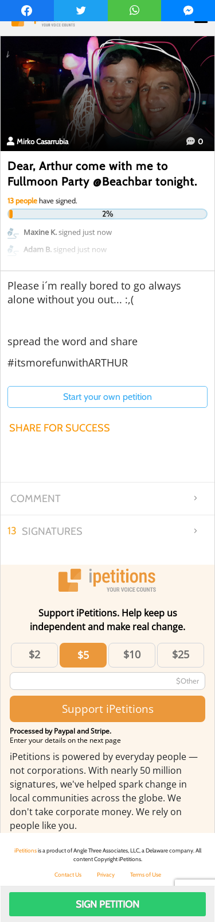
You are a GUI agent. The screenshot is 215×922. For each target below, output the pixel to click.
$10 (131, 654)
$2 (34, 654)
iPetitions (25, 850)
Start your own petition (107, 396)
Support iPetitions (108, 708)
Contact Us (67, 874)
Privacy (106, 874)
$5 (83, 655)
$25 (180, 654)
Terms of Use (145, 874)
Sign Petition (107, 904)
